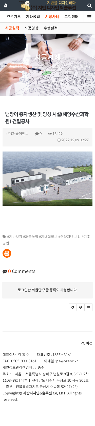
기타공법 (33, 16)
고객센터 (71, 16)
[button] (73, 307)
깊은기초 (14, 16)
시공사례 (52, 16)
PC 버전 (86, 343)
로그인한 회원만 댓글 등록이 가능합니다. (48, 290)
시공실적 (12, 28)
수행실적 (51, 28)
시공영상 (31, 28)
